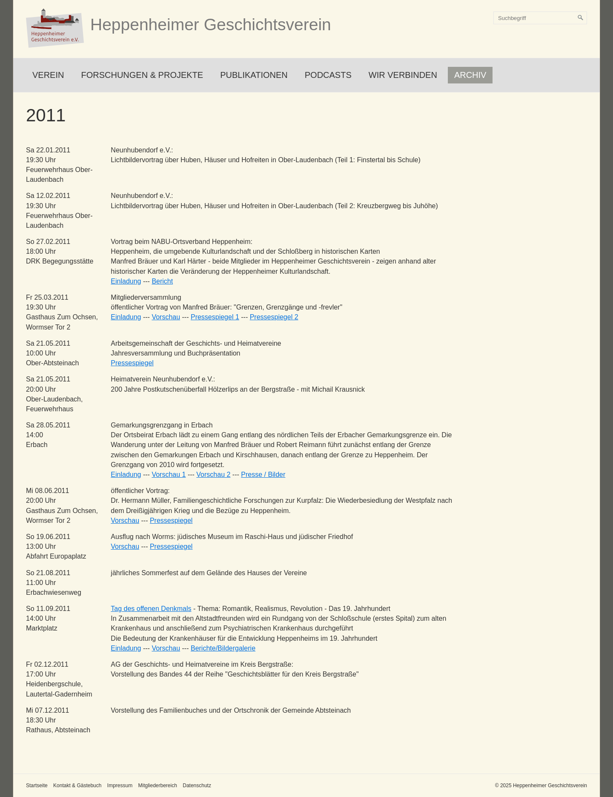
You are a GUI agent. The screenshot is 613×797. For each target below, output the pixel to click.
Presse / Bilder (263, 474)
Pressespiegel (132, 363)
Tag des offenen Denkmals (151, 608)
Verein (48, 75)
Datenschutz (197, 785)
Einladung (126, 281)
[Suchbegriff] (540, 17)
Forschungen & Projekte (142, 75)
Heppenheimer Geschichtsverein (210, 24)
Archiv (470, 75)
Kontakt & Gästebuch (77, 785)
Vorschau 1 (169, 474)
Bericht (162, 281)
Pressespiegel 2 (274, 317)
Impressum (119, 785)
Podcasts (328, 75)
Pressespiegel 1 (215, 317)
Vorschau (166, 317)
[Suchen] (581, 18)
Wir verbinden (403, 75)
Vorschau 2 (213, 474)
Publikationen (254, 75)
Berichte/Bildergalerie (223, 648)
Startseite (37, 785)
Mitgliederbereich (157, 785)
